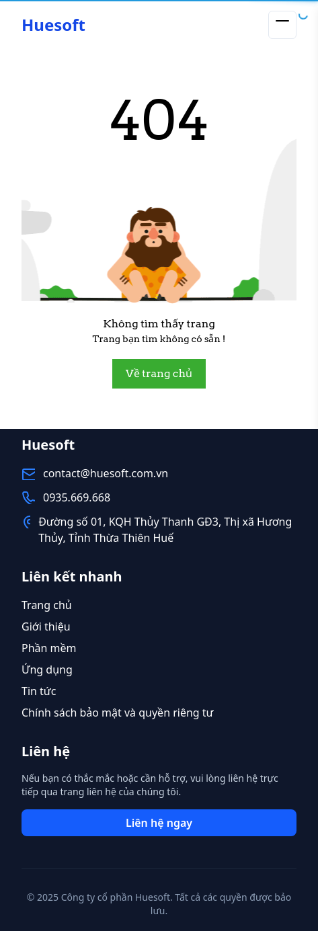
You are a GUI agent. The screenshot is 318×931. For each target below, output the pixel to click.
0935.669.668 (76, 497)
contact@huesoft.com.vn (105, 473)
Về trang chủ (159, 373)
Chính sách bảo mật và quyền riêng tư (117, 712)
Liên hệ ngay (159, 822)
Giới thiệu (46, 626)
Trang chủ (47, 605)
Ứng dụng (47, 669)
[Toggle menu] (282, 25)
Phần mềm (49, 648)
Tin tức (39, 691)
